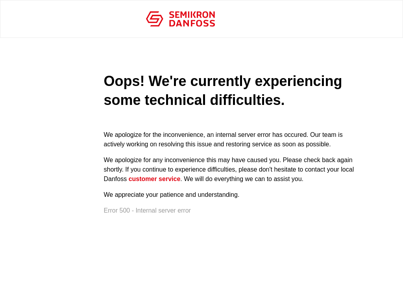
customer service (155, 179)
